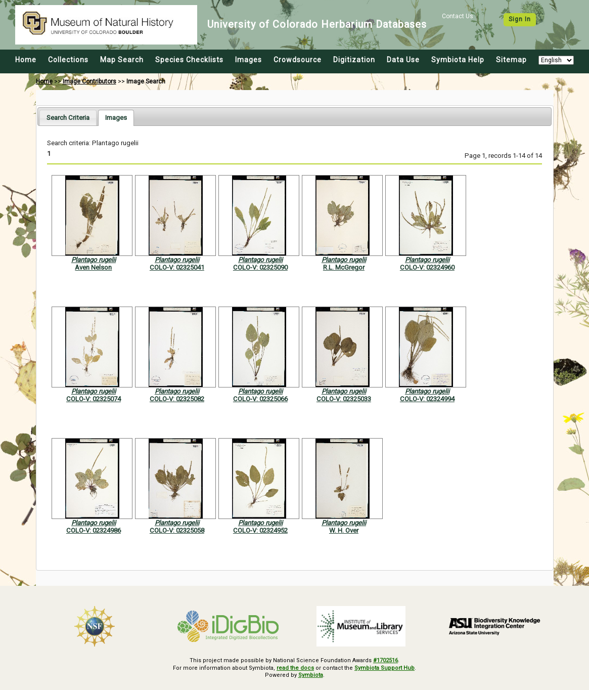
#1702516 (385, 660)
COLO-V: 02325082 (177, 399)
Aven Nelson (93, 267)
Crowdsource (298, 60)
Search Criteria (68, 117)
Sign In (520, 19)
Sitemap (511, 60)
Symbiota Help (457, 60)
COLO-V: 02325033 (343, 399)
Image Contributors (89, 81)
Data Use (403, 60)
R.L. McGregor (344, 267)
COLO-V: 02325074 (93, 399)
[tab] (68, 117)
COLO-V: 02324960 (427, 267)
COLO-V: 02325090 (260, 267)
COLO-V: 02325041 (177, 267)
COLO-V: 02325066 (260, 399)
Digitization (354, 60)
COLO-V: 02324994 (427, 399)
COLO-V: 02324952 (260, 530)
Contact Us (457, 16)
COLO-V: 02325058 (177, 530)
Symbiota (310, 675)
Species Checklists (189, 60)
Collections (68, 60)
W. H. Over (343, 530)
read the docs (295, 668)
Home (25, 60)
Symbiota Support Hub (384, 668)
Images (248, 60)
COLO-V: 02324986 (93, 530)
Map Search (122, 60)
